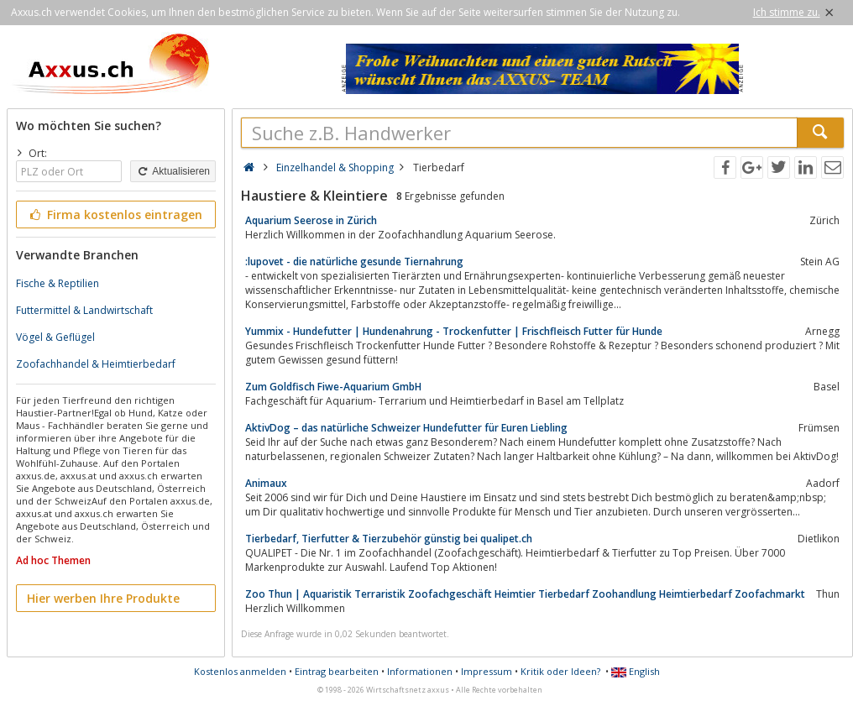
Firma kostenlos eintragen (114, 214)
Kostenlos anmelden (240, 671)
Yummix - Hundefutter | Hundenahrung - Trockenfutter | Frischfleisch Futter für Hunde (453, 331)
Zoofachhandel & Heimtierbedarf (95, 364)
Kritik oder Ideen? (560, 671)
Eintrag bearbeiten (337, 671)
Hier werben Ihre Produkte (103, 598)
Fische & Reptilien (57, 283)
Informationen (420, 671)
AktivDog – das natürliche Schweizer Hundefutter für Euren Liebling (406, 428)
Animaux (266, 483)
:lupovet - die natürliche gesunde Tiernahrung (354, 261)
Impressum (486, 671)
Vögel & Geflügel (55, 337)
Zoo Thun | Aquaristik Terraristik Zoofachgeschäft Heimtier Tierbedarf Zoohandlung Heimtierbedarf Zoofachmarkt (525, 594)
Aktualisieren (173, 171)
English (635, 671)
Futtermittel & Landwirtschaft (84, 310)
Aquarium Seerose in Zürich (311, 220)
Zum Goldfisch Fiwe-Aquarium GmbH (333, 386)
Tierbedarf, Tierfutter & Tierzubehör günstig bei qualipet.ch (388, 538)
